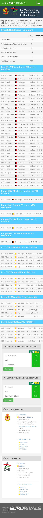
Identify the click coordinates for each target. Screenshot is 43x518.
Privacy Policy (6, 508)
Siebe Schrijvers (24, 489)
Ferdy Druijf (23, 444)
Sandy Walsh (23, 450)
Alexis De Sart (23, 494)
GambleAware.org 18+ (9, 512)
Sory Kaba (22, 487)
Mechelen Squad (25, 439)
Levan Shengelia (24, 493)
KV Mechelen (21, 415)
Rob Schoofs (23, 448)
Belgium (30, 417)
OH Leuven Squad (25, 484)
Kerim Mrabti (24, 446)
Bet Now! (8, 369)
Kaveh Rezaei (23, 491)
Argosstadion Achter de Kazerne (28, 426)
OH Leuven (21, 463)
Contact (5, 510)
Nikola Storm (23, 442)
